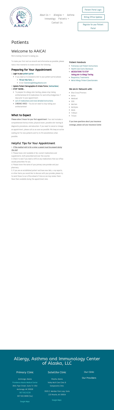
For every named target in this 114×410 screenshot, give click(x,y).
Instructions (53, 86)
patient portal (28, 73)
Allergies (58, 15)
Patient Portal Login (93, 9)
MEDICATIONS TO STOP (80, 71)
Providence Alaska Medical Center (25, 382)
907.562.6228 (25, 392)
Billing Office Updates (93, 17)
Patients (62, 19)
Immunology (50, 19)
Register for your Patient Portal (93, 26)
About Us (44, 15)
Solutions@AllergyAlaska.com (35, 82)
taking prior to (82, 74)
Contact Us (57, 23)
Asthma (70, 15)
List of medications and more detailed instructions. (34, 100)
